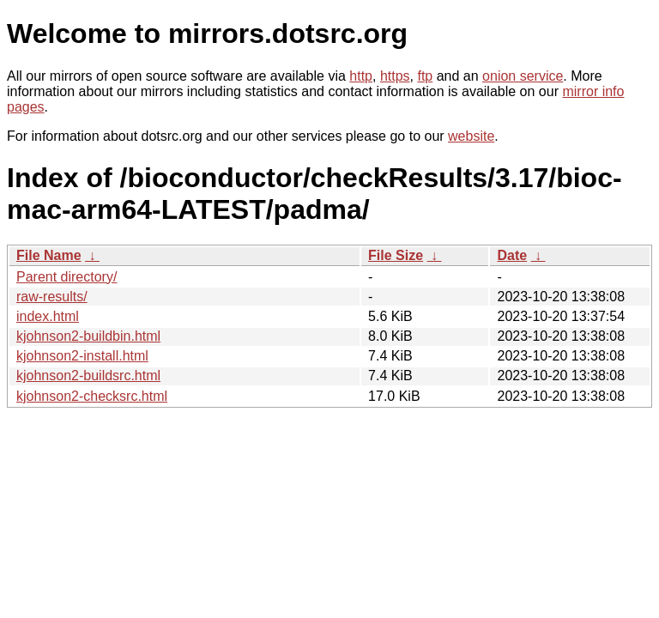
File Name (49, 255)
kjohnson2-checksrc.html (91, 396)
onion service (522, 76)
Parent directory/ (66, 277)
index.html (47, 316)
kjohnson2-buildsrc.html (88, 375)
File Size (395, 255)
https (395, 76)
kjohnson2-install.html (82, 355)
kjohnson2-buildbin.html (88, 336)
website (471, 136)
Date (512, 255)
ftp (424, 76)
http (360, 76)
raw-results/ (52, 296)
